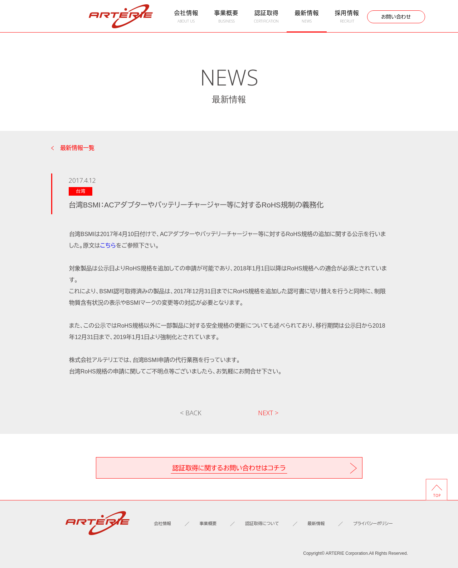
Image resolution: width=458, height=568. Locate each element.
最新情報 (307, 16)
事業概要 (226, 16)
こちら (108, 246)
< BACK (190, 413)
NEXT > (268, 413)
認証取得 (267, 16)
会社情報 (186, 16)
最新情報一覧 (77, 148)
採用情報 (347, 16)
